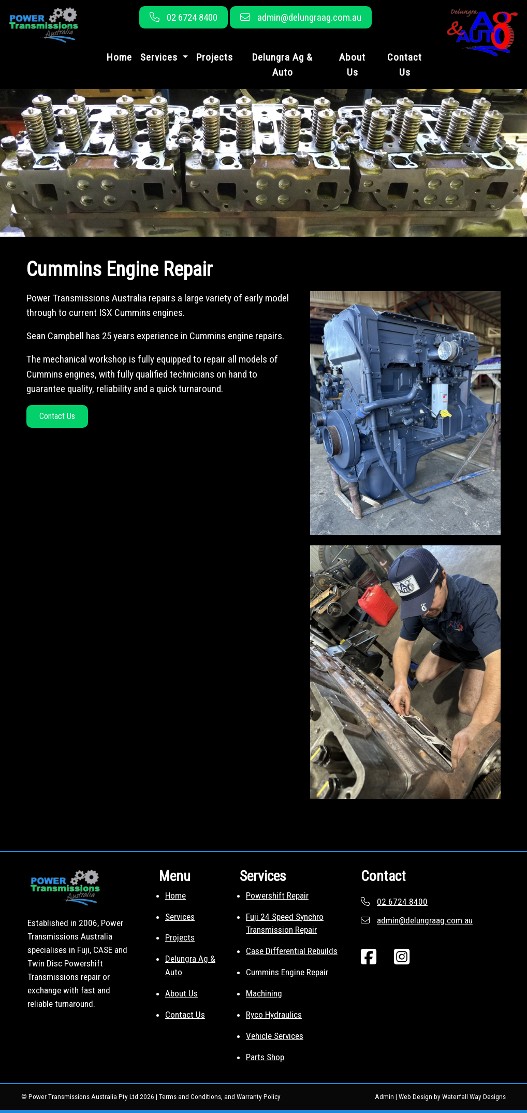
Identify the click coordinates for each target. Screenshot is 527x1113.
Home (119, 57)
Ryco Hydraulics (274, 1014)
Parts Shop (265, 1057)
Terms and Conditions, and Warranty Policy (220, 1097)
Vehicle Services (274, 1036)
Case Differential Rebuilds (292, 951)
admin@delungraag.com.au (309, 17)
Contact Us (404, 64)
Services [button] (160, 57)
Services (180, 917)
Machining (264, 993)
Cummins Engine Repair (287, 972)
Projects (214, 57)
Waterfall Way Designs (474, 1097)
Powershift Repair (277, 895)
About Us (352, 64)
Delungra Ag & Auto (282, 64)
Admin (384, 1097)
